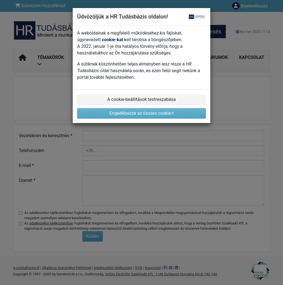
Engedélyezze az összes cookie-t (141, 113)
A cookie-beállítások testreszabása (141, 99)
